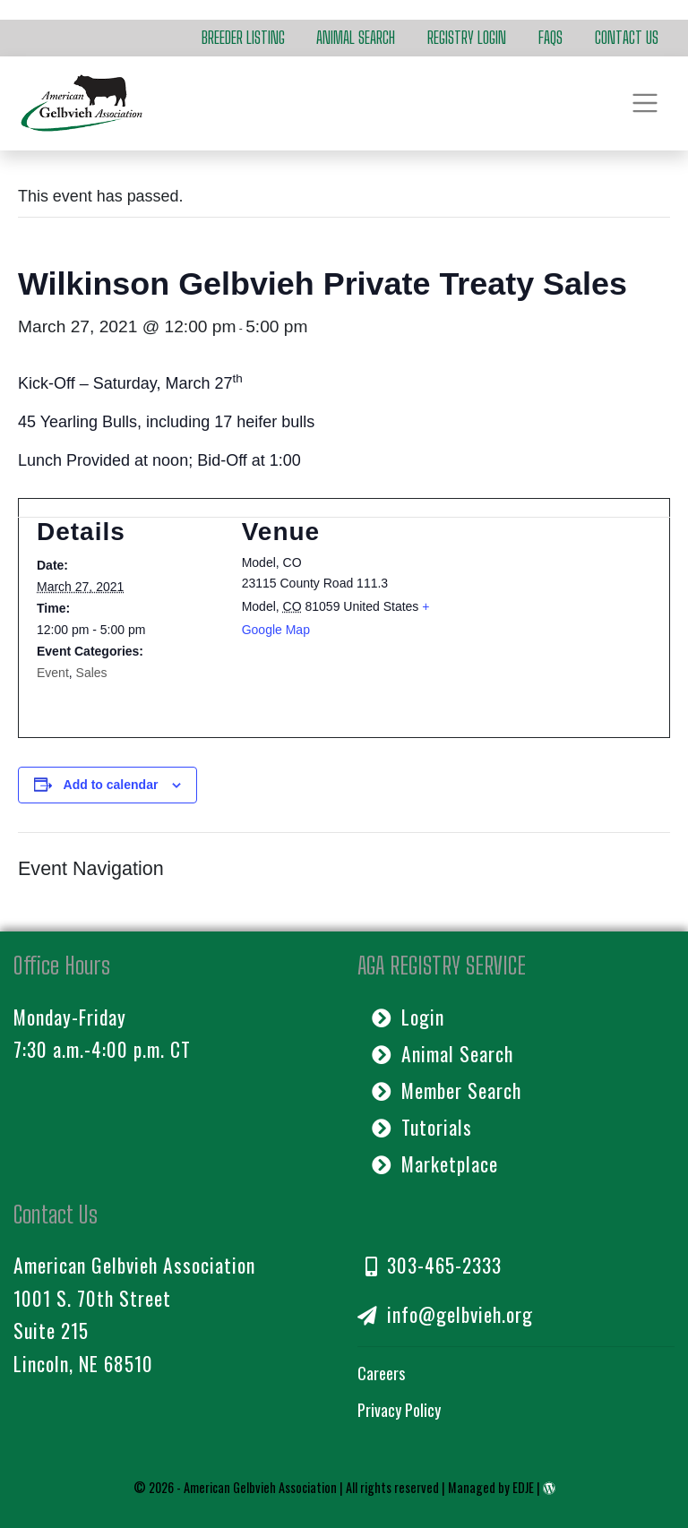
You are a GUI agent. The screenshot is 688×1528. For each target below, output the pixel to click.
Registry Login (466, 37)
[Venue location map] (548, 612)
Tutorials (422, 1126)
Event (53, 672)
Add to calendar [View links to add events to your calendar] (111, 784)
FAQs (550, 37)
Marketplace (435, 1163)
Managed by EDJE (491, 1487)
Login (408, 1016)
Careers (381, 1373)
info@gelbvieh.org (445, 1314)
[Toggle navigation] (645, 103)
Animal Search (355, 37)
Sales (92, 672)
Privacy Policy (399, 1409)
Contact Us (626, 37)
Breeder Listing (243, 37)
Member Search (446, 1090)
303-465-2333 (434, 1264)
